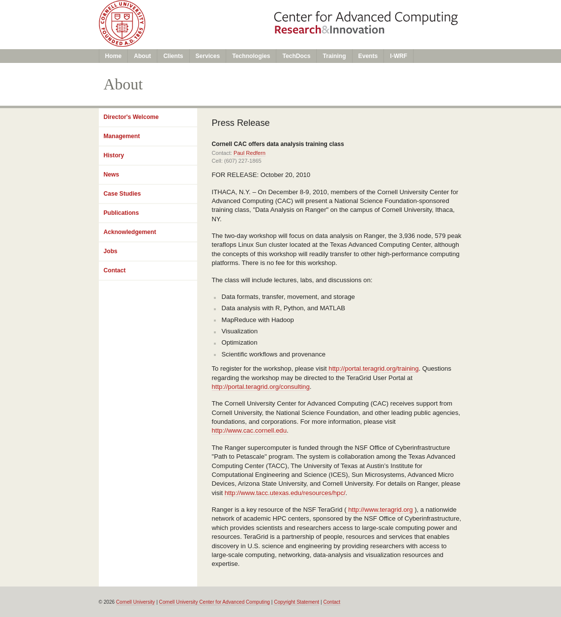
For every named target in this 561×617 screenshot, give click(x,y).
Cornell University (135, 602)
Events (368, 56)
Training (334, 56)
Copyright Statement (296, 602)
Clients (173, 56)
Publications (121, 212)
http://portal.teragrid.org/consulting (261, 386)
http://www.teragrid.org (380, 509)
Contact (115, 270)
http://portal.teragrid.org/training (373, 368)
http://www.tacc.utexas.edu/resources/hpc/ (285, 493)
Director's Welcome (131, 117)
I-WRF (398, 56)
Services (208, 56)
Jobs (111, 251)
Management (122, 136)
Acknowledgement (130, 232)
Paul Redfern (250, 153)
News (111, 174)
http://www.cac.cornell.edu (249, 430)
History (114, 155)
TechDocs (296, 56)
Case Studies (122, 193)
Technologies (251, 56)
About (142, 56)
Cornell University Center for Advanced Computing (214, 602)
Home (113, 56)
